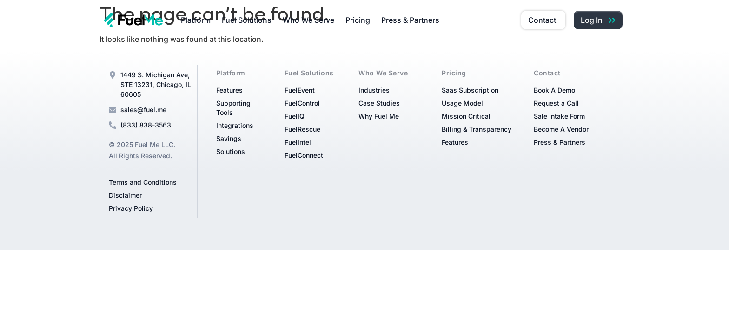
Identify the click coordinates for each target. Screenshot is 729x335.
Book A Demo (554, 90)
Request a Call (556, 103)
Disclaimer (125, 195)
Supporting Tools (233, 107)
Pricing (357, 20)
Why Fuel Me (378, 116)
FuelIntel (298, 142)
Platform (196, 20)
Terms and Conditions (143, 182)
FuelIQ (295, 116)
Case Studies (379, 103)
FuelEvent (300, 90)
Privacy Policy (131, 208)
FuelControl (302, 103)
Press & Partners (410, 20)
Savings (228, 138)
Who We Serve (308, 20)
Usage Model (462, 103)
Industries (374, 90)
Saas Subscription (470, 90)
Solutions (230, 151)
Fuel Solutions (247, 20)
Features (229, 90)
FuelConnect (304, 155)
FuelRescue (302, 129)
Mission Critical (466, 116)
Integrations (234, 125)
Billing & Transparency (476, 129)
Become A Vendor (561, 129)
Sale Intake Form (559, 116)
